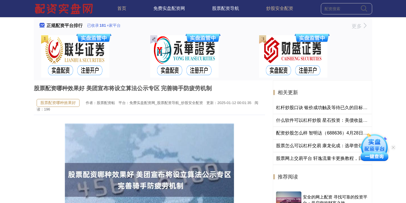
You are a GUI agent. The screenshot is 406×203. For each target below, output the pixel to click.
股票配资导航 (225, 8)
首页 (121, 8)
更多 (359, 26)
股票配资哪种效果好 (58, 102)
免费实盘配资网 (169, 8)
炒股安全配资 (279, 8)
